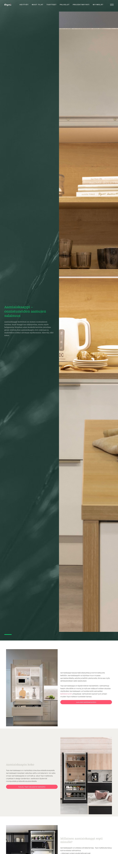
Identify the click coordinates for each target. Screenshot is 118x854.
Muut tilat (37, 4)
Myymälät (98, 4)
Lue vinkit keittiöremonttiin (86, 702)
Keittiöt (24, 4)
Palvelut (65, 4)
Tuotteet (52, 4)
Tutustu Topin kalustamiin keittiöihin (32, 787)
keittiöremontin (66, 694)
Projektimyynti (81, 4)
